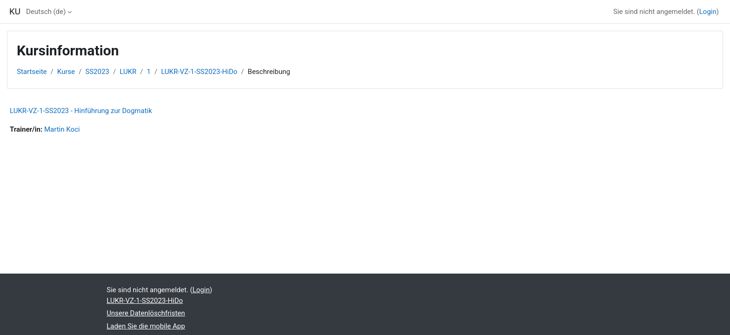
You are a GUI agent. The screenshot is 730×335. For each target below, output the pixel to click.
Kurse (66, 71)
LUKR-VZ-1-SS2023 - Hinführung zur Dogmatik (81, 111)
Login (707, 11)
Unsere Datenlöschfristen (146, 313)
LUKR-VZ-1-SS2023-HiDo (199, 71)
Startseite (32, 71)
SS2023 (97, 71)
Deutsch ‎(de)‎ (46, 11)
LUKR (128, 71)
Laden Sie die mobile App (146, 326)
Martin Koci (62, 129)
